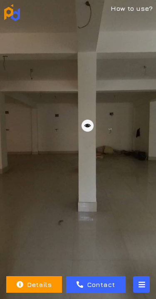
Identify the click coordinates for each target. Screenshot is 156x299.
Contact (96, 284)
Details (34, 284)
